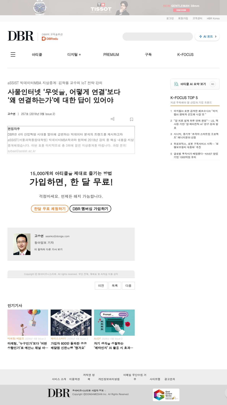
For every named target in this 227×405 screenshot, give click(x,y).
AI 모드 (208, 36)
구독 (148, 54)
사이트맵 (155, 379)
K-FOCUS (185, 54)
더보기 (112, 119)
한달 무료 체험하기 (50, 208)
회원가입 (183, 18)
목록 (115, 285)
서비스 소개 (59, 379)
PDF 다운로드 (119, 119)
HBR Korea (213, 18)
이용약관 (74, 379)
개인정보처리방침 (109, 379)
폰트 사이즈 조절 (125, 119)
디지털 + (74, 54)
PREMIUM (111, 54)
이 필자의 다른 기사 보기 (48, 249)
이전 (101, 285)
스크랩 (131, 119)
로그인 (170, 18)
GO (212, 84)
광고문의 (169, 379)
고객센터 (197, 18)
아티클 (37, 54)
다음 (128, 285)
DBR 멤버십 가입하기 (90, 208)
